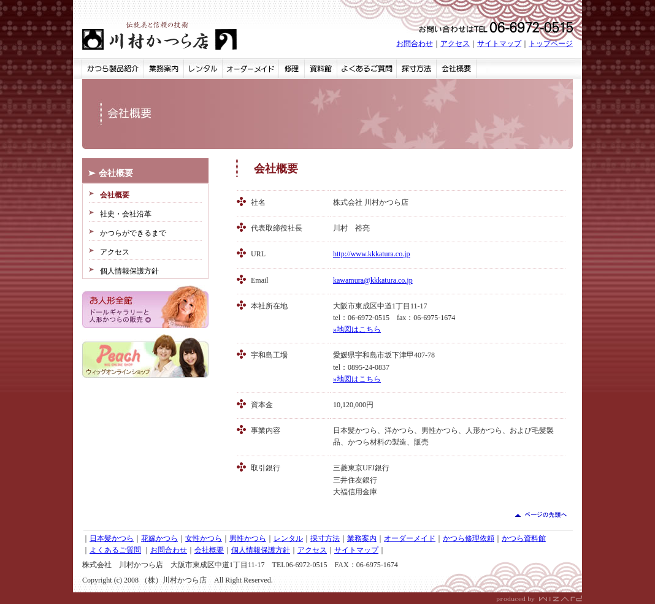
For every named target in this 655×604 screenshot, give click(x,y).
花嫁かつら (159, 538)
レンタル (288, 538)
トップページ (551, 43)
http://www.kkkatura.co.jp (371, 254)
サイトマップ (499, 43)
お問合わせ (414, 43)
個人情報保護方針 (129, 271)
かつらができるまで (133, 233)
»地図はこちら (357, 329)
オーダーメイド (409, 538)
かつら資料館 (524, 538)
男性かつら (247, 538)
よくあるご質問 (115, 550)
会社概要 (209, 550)
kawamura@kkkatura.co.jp (373, 280)
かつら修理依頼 (468, 538)
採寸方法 (325, 538)
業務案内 (362, 538)
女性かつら (203, 538)
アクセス (455, 43)
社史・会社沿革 (125, 214)
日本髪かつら (112, 538)
